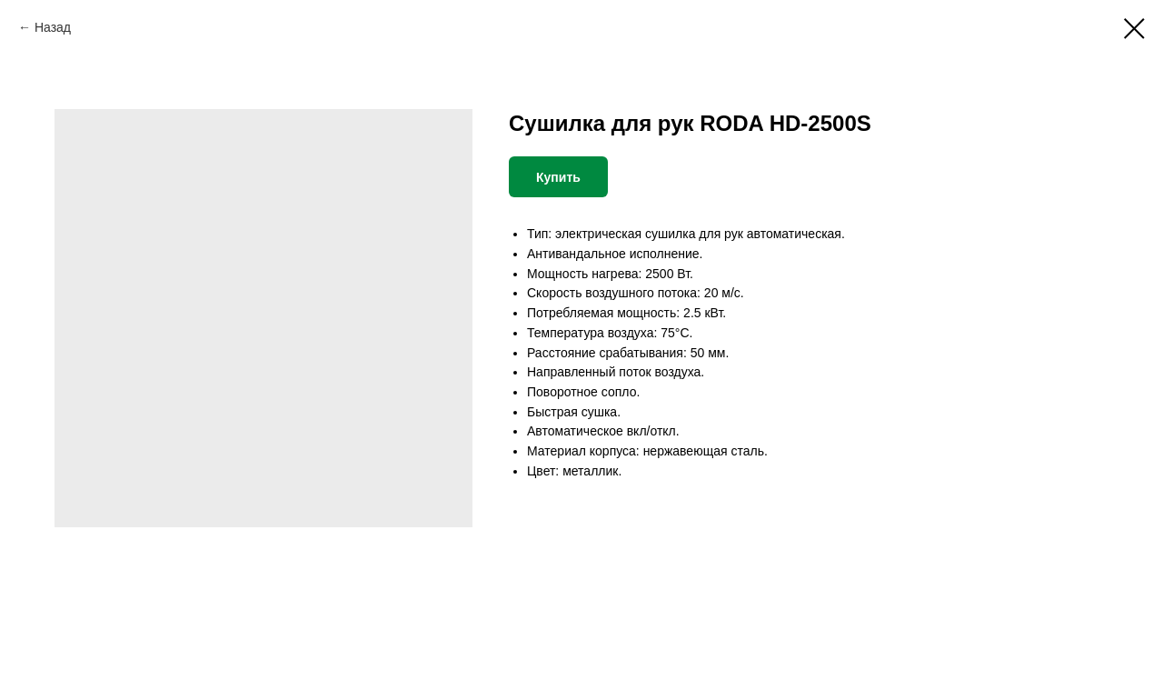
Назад (53, 27)
